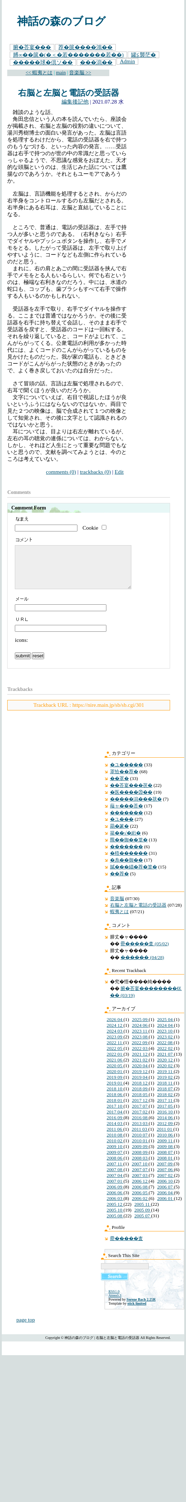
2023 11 (140, 1039)
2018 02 (165, 1103)
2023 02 (165, 1045)
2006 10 (165, 1189)
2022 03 (140, 1057)
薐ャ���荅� (126, 814)
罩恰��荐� (124, 780)
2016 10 (165, 1120)
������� (126, 821)
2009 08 (165, 1155)
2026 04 (115, 1028)
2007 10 (140, 1172)
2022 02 (165, 1057)
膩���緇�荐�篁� (133, 875)
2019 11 (165, 1080)
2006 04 (165, 1201)
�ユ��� (122, 828)
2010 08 (115, 1143)
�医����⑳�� (131, 800)
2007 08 (115, 1178)
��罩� (119, 787)
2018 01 (115, 1109)
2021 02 (140, 1068)
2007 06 (165, 1178)
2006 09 (115, 1195)
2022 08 (165, 1051)
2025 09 (140, 1028)
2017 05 (165, 1114)
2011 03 (140, 1137)
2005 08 (115, 1224)
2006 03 (115, 1207)
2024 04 (165, 1034)
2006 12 (140, 1189)
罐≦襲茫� (143, 55)
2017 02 (140, 1120)
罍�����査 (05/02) (145, 952)
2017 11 (165, 1109)
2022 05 (115, 1057)
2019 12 (140, 1080)
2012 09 (165, 1132)
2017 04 (115, 1120)
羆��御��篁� (129, 848)
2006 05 (140, 1201)
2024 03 (115, 1039)
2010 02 (115, 1149)
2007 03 (140, 1184)
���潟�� (96, 62)
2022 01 (115, 1062)
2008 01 (165, 1166)
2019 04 (140, 1086)
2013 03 (140, 1132)
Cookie (90, 528)
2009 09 (140, 1155)
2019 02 (165, 1086)
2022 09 (140, 1051)
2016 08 (140, 1126)
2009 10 (115, 1155)
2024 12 (115, 1034)
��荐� (119, 882)
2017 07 (140, 1114)
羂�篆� (119, 834)
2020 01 (115, 1080)
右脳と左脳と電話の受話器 (68, 92)
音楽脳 (117, 907)
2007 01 (115, 1189)
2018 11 (165, 1091)
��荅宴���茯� (131, 794)
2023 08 (140, 1045)
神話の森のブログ (61, 21)
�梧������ (129, 861)
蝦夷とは (119, 920)
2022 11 (115, 1051)
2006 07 (165, 1195)
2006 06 (115, 1201)
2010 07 (140, 1143)
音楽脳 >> (80, 72)
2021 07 (165, 1062)
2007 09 (165, 1172)
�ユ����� (126, 773)
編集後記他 (75, 102)
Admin (127, 61)
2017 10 (115, 1114)
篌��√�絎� (125, 841)
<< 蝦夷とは (39, 72)
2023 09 (115, 1045)
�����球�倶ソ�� (43, 62)
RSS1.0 (114, 1300)
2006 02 (140, 1207)
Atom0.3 (115, 1304)
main (61, 72)
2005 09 (142, 1218)
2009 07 (115, 1161)
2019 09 (115, 1086)
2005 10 (115, 1218)
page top (25, 1328)
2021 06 (115, 1068)
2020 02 (165, 1074)
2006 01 (165, 1207)
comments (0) (61, 472)
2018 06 (115, 1103)
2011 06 (115, 1137)
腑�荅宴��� (32, 47)
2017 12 (140, 1109)
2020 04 (140, 1074)
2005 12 (115, 1213)
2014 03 (115, 1132)
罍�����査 (126, 1247)
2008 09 (140, 1161)
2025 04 (165, 1028)
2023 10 (165, 1039)
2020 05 (115, 1074)
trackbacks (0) (95, 472)
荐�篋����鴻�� (85, 47)
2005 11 (142, 1213)
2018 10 (115, 1097)
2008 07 (165, 1161)
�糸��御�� (126, 868)
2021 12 (140, 1062)
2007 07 (140, 1178)
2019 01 (115, 1091)
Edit (119, 472)
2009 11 (165, 1149)
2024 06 (140, 1034)
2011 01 (165, 1137)
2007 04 (115, 1184)
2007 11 (115, 1172)
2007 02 (165, 1184)
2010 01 (140, 1149)
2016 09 (115, 1126)
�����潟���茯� (136, 807)
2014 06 (165, 1126)
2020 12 (165, 1068)
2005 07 (142, 1224)
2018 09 (140, 1097)
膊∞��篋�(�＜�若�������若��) (68, 55)
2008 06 (115, 1166)
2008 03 (140, 1166)
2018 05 (140, 1103)
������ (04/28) (142, 966)
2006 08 (140, 1195)
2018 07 (165, 1097)
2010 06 (165, 1143)
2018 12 (140, 1091)
